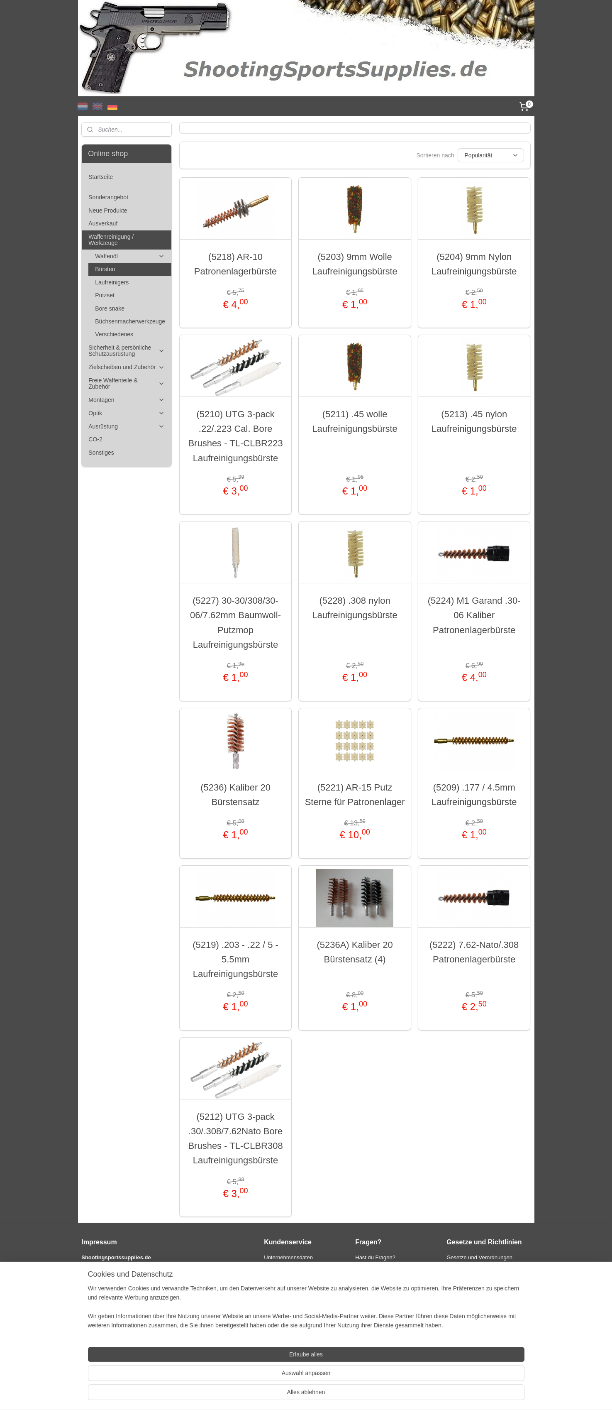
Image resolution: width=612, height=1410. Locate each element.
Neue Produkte (107, 210)
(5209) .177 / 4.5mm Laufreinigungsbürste (474, 794)
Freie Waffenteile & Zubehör (126, 383)
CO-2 (95, 439)
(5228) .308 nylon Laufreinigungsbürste (354, 607)
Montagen (126, 400)
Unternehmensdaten (288, 1257)
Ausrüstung (126, 426)
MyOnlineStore (392, 1394)
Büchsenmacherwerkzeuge (130, 321)
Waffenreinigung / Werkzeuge (126, 239)
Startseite (100, 177)
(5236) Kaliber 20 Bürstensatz (235, 794)
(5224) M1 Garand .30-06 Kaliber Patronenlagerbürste (474, 615)
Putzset (105, 295)
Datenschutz (461, 1275)
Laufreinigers (112, 282)
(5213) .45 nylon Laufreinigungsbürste (474, 421)
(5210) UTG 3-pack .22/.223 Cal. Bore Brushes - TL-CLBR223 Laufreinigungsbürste (235, 436)
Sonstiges (101, 452)
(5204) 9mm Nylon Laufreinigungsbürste (474, 264)
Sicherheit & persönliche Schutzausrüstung (126, 350)
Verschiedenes (114, 334)
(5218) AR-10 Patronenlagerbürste (235, 264)
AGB (452, 1266)
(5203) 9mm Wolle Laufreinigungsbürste (354, 264)
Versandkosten (282, 1283)
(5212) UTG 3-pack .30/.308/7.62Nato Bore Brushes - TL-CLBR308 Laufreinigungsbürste (235, 1138)
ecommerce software (326, 1394)
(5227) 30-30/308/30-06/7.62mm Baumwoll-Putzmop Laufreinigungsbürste (235, 622)
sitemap (284, 1394)
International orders (287, 1309)
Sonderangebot (108, 197)
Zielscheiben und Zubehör (126, 367)
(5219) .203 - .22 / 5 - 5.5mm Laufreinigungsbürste (235, 959)
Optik (126, 413)
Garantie (274, 1300)
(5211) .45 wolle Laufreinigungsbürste (354, 421)
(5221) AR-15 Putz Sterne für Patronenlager (355, 794)
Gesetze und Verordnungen (479, 1257)
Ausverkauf (102, 223)
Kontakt (273, 1266)
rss (298, 1394)
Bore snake (109, 308)
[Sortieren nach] (491, 155)
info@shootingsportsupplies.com (394, 1283)
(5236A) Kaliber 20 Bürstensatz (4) (355, 952)
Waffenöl (130, 256)
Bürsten (105, 269)
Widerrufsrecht (281, 1292)
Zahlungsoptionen (285, 1275)
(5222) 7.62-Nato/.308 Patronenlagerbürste (474, 952)
